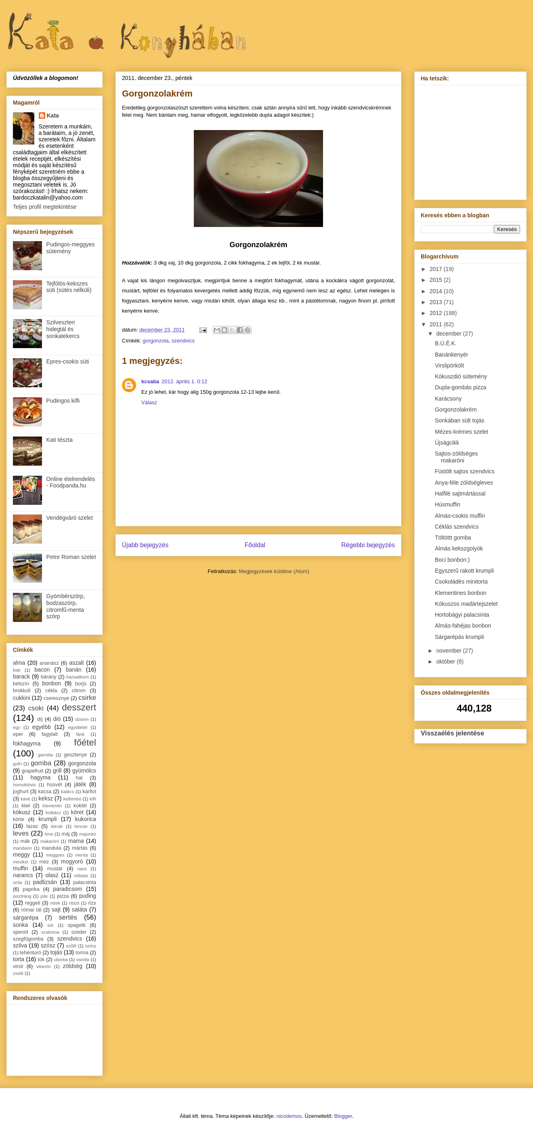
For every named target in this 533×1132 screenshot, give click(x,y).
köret (77, 812)
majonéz (87, 834)
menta (82, 855)
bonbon (51, 683)
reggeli (32, 903)
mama (76, 841)
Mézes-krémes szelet (461, 431)
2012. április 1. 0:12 (184, 381)
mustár (55, 869)
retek (55, 903)
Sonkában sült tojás (459, 420)
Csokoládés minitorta (461, 581)
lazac (32, 826)
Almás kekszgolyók (459, 548)
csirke (87, 697)
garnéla (45, 754)
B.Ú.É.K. (446, 343)
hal (79, 778)
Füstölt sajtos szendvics (465, 471)
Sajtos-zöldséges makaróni (456, 457)
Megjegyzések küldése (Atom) (274, 571)
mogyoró (72, 861)
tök (41, 959)
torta (18, 959)
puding (87, 896)
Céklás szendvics (456, 526)
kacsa (44, 791)
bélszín (21, 684)
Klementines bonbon (461, 593)
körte (18, 819)
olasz (52, 875)
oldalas (81, 875)
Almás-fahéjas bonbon (463, 625)
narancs (23, 875)
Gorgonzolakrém (456, 409)
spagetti (77, 925)
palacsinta (84, 882)
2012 (437, 313)
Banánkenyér (451, 354)
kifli (93, 798)
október (446, 661)
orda (17, 882)
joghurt (21, 791)
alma (19, 662)
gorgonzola (155, 341)
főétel (85, 742)
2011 (437, 324)
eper (18, 734)
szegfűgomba (28, 939)
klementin (52, 805)
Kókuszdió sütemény (461, 376)
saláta (79, 909)
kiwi (25, 806)
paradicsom (67, 889)
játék (80, 784)
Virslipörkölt (449, 365)
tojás (56, 952)
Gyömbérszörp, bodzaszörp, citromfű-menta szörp (65, 606)
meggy (21, 854)
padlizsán (45, 882)
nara (82, 868)
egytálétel (77, 727)
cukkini (21, 698)
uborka (61, 959)
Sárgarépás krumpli (459, 637)
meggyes (55, 855)
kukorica (85, 819)
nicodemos (289, 1116)
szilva (20, 945)
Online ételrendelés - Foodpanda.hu (70, 482)
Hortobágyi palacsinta (462, 614)
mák (25, 841)
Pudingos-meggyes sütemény (70, 247)
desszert (79, 707)
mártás (80, 848)
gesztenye (75, 755)
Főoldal (255, 545)
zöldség (72, 966)
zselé (18, 973)
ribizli (74, 903)
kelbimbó (72, 798)
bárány (49, 677)
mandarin (22, 848)
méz (44, 862)
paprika (31, 889)
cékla (51, 690)
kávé (25, 798)
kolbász (53, 812)
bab (17, 670)
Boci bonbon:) (452, 560)
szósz (48, 945)
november (449, 650)
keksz (45, 798)
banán (74, 669)
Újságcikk (447, 442)
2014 (437, 291)
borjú (80, 684)
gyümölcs (84, 770)
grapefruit (32, 771)
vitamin (43, 966)
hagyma (41, 777)
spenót (20, 932)
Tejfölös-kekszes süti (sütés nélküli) (69, 287)
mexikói (20, 861)
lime (49, 834)
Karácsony (448, 398)
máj (65, 834)
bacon (42, 669)
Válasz (149, 402)
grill (57, 770)
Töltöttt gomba (453, 537)
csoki (36, 708)
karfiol (89, 791)
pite (44, 896)
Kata (53, 115)
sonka (20, 925)
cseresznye (56, 698)
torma (82, 953)
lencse (80, 826)
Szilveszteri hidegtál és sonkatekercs (63, 329)
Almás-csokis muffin (460, 515)
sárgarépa (25, 917)
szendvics (183, 341)
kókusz (22, 812)
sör (50, 925)
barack (21, 676)
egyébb (41, 727)
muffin (20, 868)
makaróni (49, 841)
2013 (437, 302)
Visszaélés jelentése (452, 733)
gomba (41, 763)
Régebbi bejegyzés (368, 545)
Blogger (343, 1116)
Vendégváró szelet (69, 518)
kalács (67, 791)
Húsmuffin (447, 504)
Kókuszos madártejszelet (466, 604)
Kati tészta (59, 440)
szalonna (50, 932)
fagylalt (50, 734)
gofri (17, 763)
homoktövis (24, 784)
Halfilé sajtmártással (460, 493)
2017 (437, 269)
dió (57, 719)
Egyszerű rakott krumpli (464, 570)
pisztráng (22, 896)
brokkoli (21, 690)
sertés (68, 917)
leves (21, 833)
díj (39, 719)
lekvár (57, 826)
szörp (90, 945)
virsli (18, 966)
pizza (63, 896)
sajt (56, 909)
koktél (80, 806)
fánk (80, 734)
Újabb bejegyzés (145, 545)
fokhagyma (26, 743)
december (449, 333)
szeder (78, 932)
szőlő (71, 945)
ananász (49, 663)
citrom (79, 690)
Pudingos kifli (63, 400)
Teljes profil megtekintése (44, 207)
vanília (82, 959)
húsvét (54, 785)
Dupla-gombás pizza (461, 387)
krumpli (47, 819)
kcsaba (150, 381)
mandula (51, 848)
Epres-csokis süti (67, 361)
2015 (437, 280)
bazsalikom (77, 676)
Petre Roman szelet (71, 557)
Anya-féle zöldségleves (464, 482)
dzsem (82, 719)
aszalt (76, 662)
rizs (92, 903)
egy (16, 727)
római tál (31, 910)
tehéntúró (30, 953)
